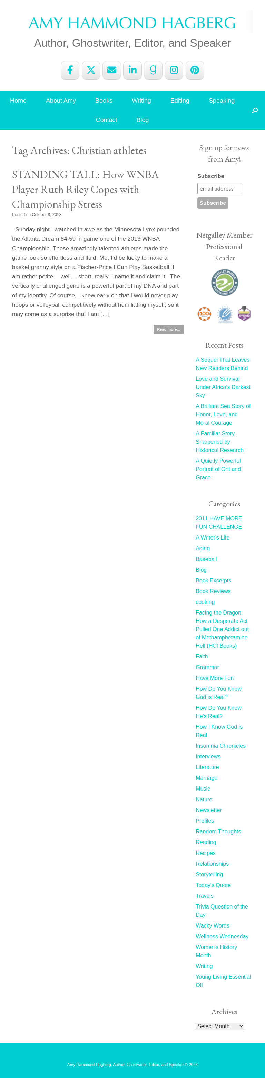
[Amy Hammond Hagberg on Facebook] (70, 70)
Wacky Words (212, 926)
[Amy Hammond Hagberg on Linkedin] (132, 70)
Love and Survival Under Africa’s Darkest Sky (223, 387)
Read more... (168, 329)
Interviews (208, 756)
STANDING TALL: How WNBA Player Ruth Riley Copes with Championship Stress (85, 189)
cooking (205, 602)
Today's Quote (213, 885)
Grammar (207, 667)
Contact (106, 120)
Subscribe (210, 176)
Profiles (205, 821)
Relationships (212, 864)
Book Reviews (213, 591)
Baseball (206, 559)
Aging (203, 548)
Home (18, 100)
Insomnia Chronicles (221, 746)
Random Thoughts (218, 832)
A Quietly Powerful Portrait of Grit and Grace (218, 469)
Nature (204, 799)
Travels (205, 896)
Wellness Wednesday (222, 936)
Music (203, 789)
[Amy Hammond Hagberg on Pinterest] (195, 70)
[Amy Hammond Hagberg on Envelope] (111, 70)
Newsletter (209, 810)
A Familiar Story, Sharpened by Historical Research (220, 442)
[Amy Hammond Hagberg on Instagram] (174, 70)
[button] (255, 110)
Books (103, 100)
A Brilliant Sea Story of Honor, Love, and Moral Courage (223, 414)
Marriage (206, 778)
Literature (207, 767)
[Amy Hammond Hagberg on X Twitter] (91, 70)
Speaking (222, 100)
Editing (179, 100)
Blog (143, 120)
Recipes (206, 853)
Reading (206, 842)
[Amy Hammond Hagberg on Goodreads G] (153, 70)
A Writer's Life (212, 538)
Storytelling (209, 874)
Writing (141, 100)
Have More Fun (215, 678)
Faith (202, 657)
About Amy (61, 100)
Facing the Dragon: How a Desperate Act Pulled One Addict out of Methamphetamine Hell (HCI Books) (222, 629)
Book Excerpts (213, 580)
